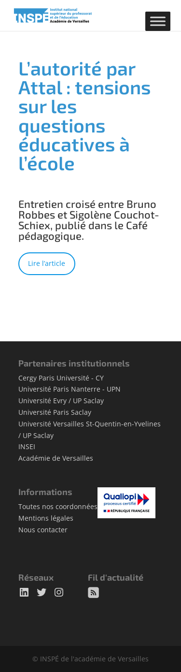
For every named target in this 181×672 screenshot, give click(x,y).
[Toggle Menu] (158, 21)
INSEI (26, 446)
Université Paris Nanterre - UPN (69, 389)
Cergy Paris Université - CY (61, 377)
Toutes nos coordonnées (57, 506)
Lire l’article (46, 263)
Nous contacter (43, 529)
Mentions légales (45, 518)
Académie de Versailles (55, 458)
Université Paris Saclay (54, 412)
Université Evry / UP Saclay (61, 400)
